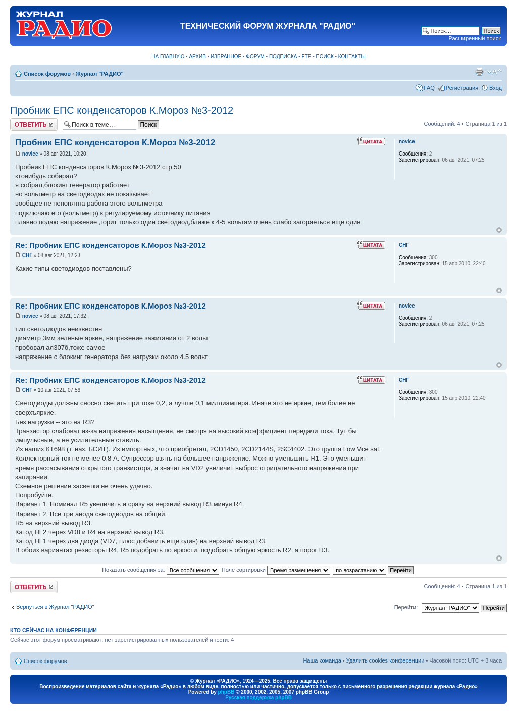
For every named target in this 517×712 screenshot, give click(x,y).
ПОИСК (325, 56)
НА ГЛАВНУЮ (167, 56)
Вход (495, 88)
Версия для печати (479, 71)
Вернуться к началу (499, 230)
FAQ (429, 88)
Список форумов (47, 74)
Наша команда (322, 660)
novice (30, 154)
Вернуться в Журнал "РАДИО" (55, 607)
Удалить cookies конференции (385, 660)
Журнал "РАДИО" (100, 74)
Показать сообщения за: (160, 570)
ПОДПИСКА (283, 56)
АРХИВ (197, 56)
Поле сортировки (276, 570)
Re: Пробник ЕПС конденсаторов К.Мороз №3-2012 (110, 245)
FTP (307, 56)
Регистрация (462, 88)
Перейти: (406, 607)
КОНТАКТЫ (352, 56)
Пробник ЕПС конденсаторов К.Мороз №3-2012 (121, 110)
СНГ (27, 255)
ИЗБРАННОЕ (226, 56)
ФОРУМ (255, 56)
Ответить (34, 124)
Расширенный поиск (474, 38)
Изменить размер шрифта (494, 71)
